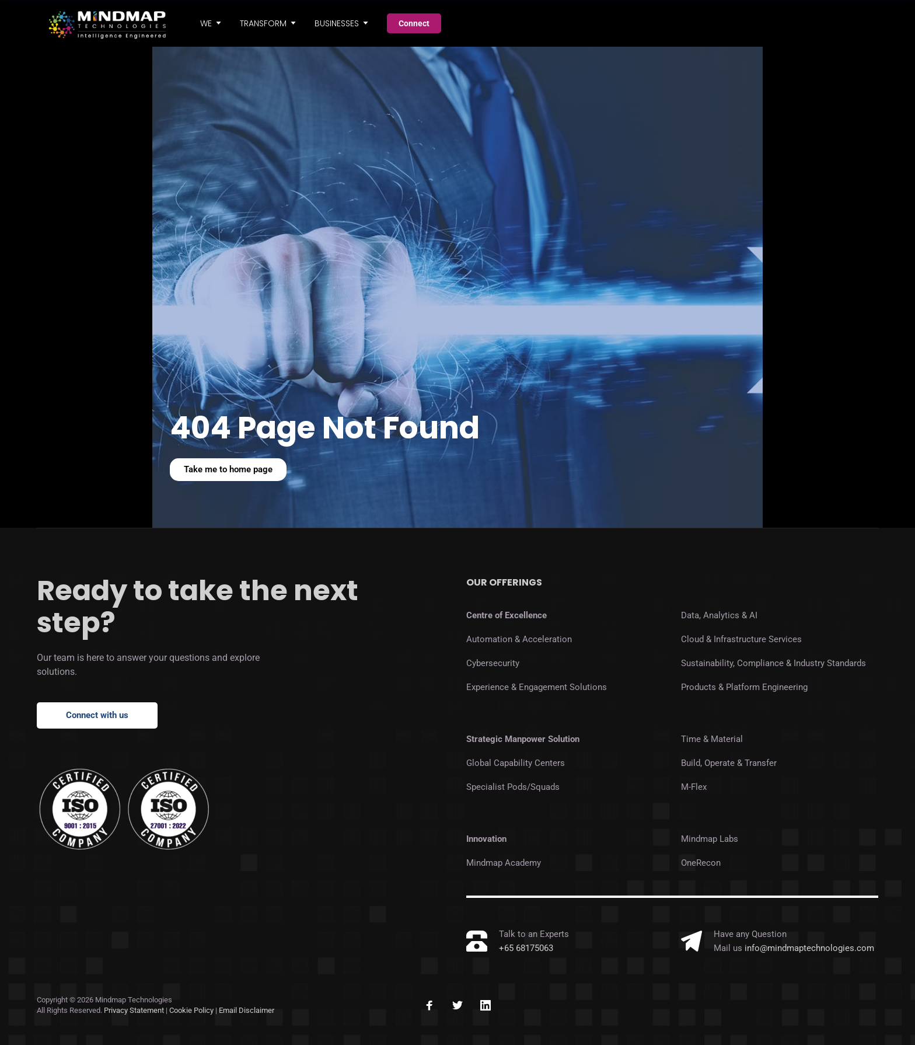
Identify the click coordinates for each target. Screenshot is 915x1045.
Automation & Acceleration (519, 639)
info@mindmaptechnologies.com (809, 948)
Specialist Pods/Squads (513, 787)
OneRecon (701, 863)
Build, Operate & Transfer (729, 763)
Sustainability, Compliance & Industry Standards (773, 663)
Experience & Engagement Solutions (536, 687)
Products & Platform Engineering (744, 687)
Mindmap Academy (503, 863)
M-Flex (694, 787)
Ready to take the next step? (197, 606)
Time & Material (712, 739)
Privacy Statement (134, 1010)
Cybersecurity (492, 663)
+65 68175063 (526, 948)
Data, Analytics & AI (719, 615)
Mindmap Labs (709, 839)
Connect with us (97, 715)
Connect (414, 23)
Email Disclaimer (246, 1010)
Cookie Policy (192, 1010)
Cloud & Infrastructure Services (741, 639)
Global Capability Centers (515, 763)
